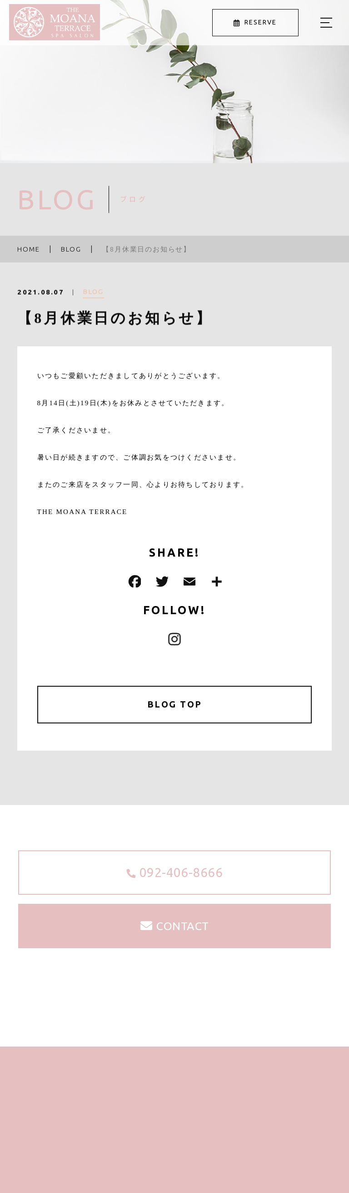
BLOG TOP (175, 704)
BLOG (93, 297)
